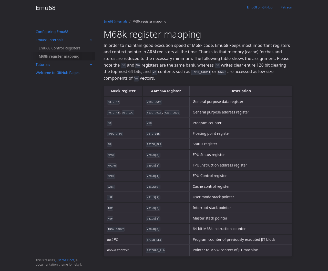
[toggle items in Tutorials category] (91, 64)
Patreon (286, 7)
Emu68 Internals (49, 39)
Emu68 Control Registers (59, 48)
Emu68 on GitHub (260, 7)
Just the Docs (65, 260)
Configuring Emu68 (52, 31)
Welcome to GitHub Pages (57, 72)
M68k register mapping (59, 56)
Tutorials (43, 64)
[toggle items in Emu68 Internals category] (91, 40)
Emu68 (46, 7)
